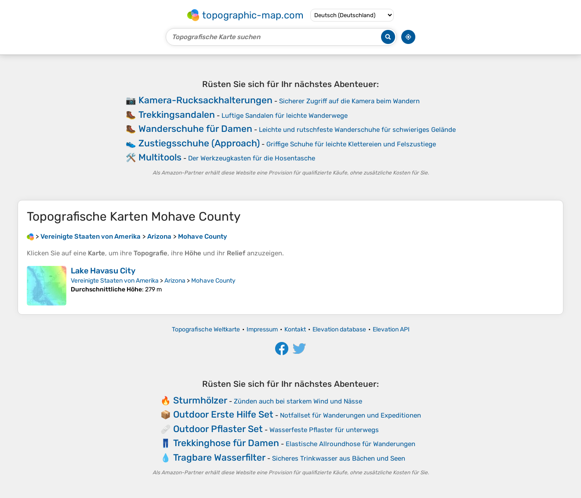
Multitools (160, 157)
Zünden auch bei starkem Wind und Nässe (298, 401)
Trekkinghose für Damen (226, 442)
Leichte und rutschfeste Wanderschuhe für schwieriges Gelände (357, 130)
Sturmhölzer (200, 400)
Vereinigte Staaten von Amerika (115, 280)
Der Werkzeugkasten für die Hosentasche (251, 158)
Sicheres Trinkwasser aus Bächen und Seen (338, 458)
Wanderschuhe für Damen (195, 128)
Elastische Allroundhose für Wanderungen (350, 444)
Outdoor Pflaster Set (218, 428)
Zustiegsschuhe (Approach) (199, 143)
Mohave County (213, 280)
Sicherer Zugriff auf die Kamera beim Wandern (349, 101)
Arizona (174, 280)
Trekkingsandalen (176, 114)
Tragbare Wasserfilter (219, 457)
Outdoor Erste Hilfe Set (223, 414)
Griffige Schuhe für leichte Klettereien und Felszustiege (351, 144)
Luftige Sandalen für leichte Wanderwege (285, 116)
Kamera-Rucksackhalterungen (205, 100)
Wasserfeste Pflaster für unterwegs (324, 430)
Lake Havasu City (103, 271)
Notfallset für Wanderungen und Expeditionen (350, 415)
